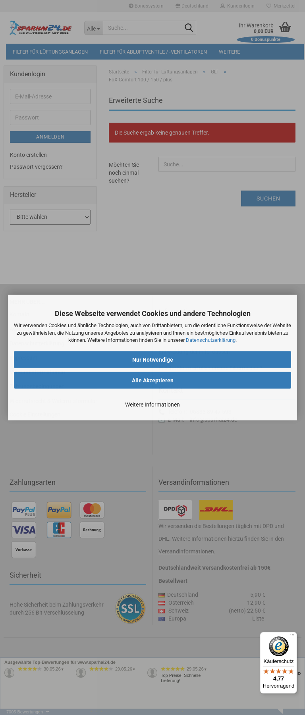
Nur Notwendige (152, 360)
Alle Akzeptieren (153, 380)
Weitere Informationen (152, 404)
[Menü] (292, 637)
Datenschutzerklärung (211, 340)
